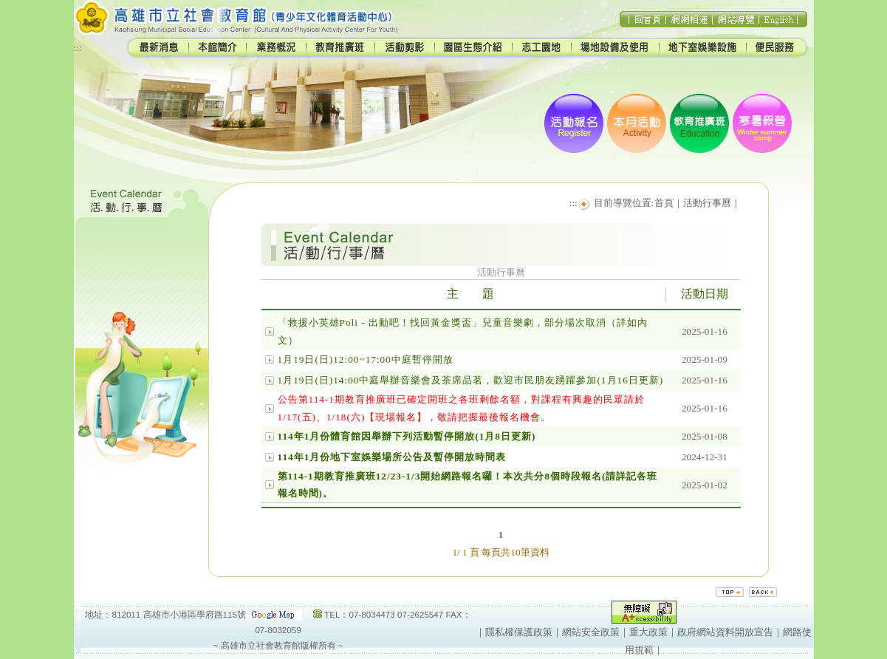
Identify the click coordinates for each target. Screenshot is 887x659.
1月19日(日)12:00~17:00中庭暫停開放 (365, 359)
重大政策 (648, 632)
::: (78, 47)
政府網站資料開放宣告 (725, 632)
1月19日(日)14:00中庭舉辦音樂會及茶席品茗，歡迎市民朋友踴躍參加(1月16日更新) (471, 380)
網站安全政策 (591, 632)
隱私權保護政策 (518, 632)
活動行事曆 (707, 202)
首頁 (664, 202)
